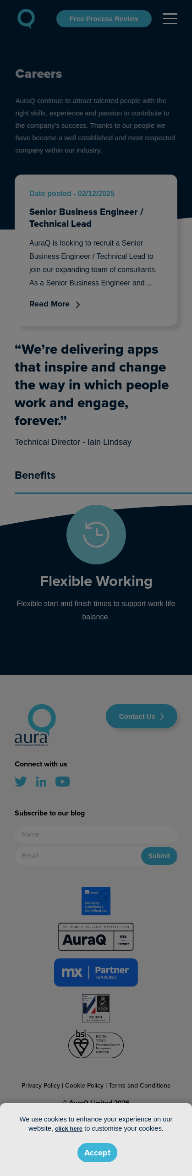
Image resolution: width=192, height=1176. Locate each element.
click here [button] (68, 1128)
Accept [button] (97, 1153)
